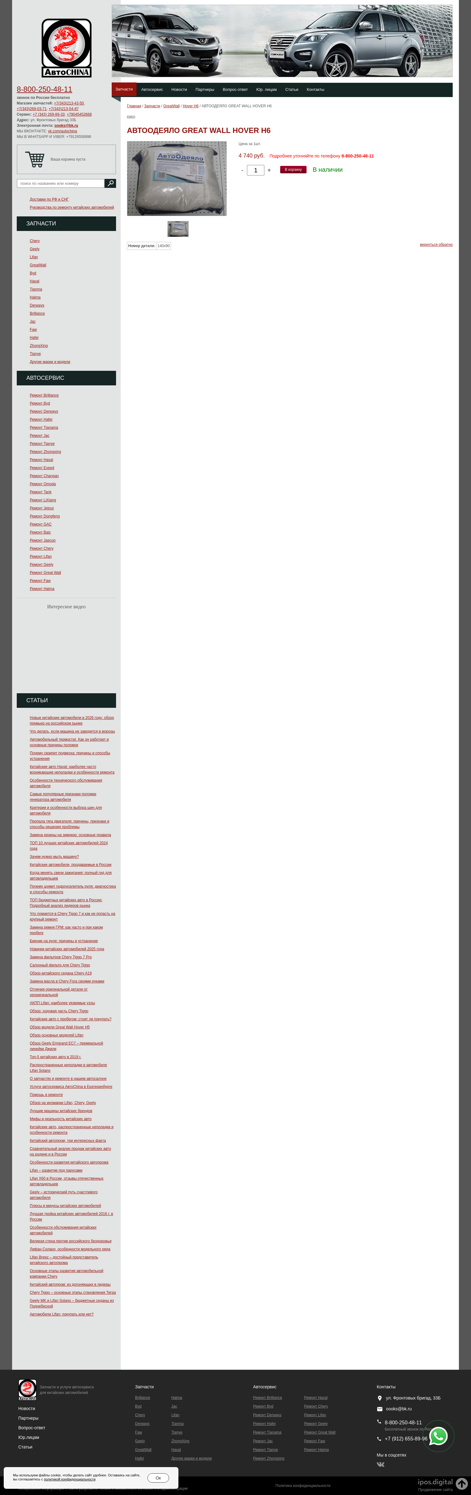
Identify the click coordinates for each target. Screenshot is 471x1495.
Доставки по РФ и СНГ (49, 199)
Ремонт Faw (40, 581)
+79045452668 (79, 114)
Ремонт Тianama (44, 427)
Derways (37, 305)
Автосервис (152, 89)
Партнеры (204, 89)
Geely (34, 249)
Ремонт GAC (41, 524)
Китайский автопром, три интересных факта (68, 1140)
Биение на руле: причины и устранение (64, 941)
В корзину (293, 169)
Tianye (35, 354)
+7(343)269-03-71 (32, 109)
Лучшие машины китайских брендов (61, 1111)
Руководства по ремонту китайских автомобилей (72, 207)
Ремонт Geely (41, 564)
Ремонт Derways (44, 411)
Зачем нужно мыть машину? (54, 856)
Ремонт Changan (44, 476)
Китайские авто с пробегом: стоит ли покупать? (70, 1019)
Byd (33, 273)
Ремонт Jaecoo (43, 540)
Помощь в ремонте (46, 1095)
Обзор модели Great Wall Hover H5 (60, 1027)
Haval (34, 281)
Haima (35, 297)
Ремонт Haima (42, 589)
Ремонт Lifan (41, 556)
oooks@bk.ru (66, 125)
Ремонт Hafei (41, 419)
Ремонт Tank (41, 492)
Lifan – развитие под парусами (56, 1170)
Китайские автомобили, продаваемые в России (70, 865)
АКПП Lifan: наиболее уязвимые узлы (62, 1003)
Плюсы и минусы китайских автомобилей (65, 1206)
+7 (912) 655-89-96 (406, 1438)
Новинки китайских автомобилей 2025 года (67, 949)
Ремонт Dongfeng (45, 516)
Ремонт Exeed (42, 468)
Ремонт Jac (39, 435)
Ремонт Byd (40, 403)
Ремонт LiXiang (43, 500)
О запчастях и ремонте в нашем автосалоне (68, 1078)
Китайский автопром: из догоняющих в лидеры (70, 1284)
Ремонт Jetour (42, 508)
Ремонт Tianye (42, 443)
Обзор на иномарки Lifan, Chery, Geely (63, 1103)
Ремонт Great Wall (45, 572)
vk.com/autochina (62, 131)
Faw (33, 329)
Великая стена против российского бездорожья (70, 1241)
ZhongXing (39, 346)
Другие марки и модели (50, 362)
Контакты (315, 89)
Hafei (34, 337)
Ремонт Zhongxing (45, 452)
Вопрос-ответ (235, 89)
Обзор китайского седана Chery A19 (61, 973)
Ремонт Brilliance (44, 395)
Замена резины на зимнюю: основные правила (70, 835)
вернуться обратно (436, 244)
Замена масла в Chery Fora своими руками (67, 981)
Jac (33, 321)
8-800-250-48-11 (44, 89)
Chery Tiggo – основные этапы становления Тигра (73, 1292)
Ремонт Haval (41, 460)
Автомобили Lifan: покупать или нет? (62, 1314)
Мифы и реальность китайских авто (61, 1119)
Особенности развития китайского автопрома (69, 1162)
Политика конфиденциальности (303, 1486)
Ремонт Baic (40, 532)
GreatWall (38, 265)
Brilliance (37, 313)
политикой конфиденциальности (69, 1479)
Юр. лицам (266, 89)
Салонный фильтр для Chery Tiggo (60, 965)
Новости (179, 89)
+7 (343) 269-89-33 (49, 114)
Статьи (291, 89)
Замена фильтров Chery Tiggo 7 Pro (61, 957)
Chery (35, 241)
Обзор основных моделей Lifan (56, 1035)
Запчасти (124, 89)
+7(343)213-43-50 (69, 103)
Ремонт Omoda (43, 484)
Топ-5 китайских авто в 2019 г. (55, 1057)
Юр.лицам (28, 1437)
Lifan (34, 257)
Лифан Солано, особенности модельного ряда (70, 1249)
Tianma (36, 289)
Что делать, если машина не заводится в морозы (72, 731)
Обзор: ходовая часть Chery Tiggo (59, 1011)
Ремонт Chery (42, 548)
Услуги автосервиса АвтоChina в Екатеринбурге (71, 1087)
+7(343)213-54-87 (63, 109)
